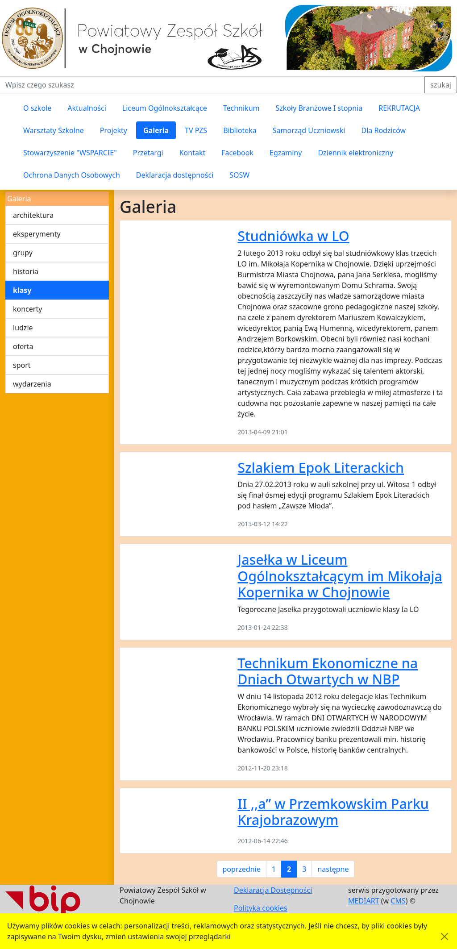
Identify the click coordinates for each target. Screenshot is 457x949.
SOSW (239, 175)
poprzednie (242, 869)
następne (333, 869)
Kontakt (192, 153)
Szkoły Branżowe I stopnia (318, 108)
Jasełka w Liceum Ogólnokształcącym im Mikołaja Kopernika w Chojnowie (339, 575)
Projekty (113, 130)
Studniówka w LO (293, 235)
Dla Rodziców (383, 130)
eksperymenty (37, 234)
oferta (23, 346)
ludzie (23, 328)
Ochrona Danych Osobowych (71, 175)
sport (22, 365)
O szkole (37, 108)
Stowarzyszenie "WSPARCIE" (70, 153)
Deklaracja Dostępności (273, 890)
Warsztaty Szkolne (53, 130)
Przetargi (148, 153)
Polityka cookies (260, 908)
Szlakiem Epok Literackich (320, 467)
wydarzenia (32, 384)
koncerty (27, 309)
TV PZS (196, 130)
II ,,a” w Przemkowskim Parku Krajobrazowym (332, 811)
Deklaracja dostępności (174, 175)
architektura (33, 215)
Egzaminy (286, 153)
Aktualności (86, 108)
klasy (22, 290)
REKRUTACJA (399, 108)
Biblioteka (240, 130)
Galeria (156, 130)
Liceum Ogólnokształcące (164, 108)
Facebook (237, 153)
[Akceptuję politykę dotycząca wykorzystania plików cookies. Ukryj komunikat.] (444, 936)
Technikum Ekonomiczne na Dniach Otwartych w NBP (327, 671)
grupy (23, 253)
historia (25, 271)
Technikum (241, 108)
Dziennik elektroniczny (355, 153)
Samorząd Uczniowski (309, 130)
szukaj (440, 85)
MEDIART (363, 901)
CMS (398, 901)
